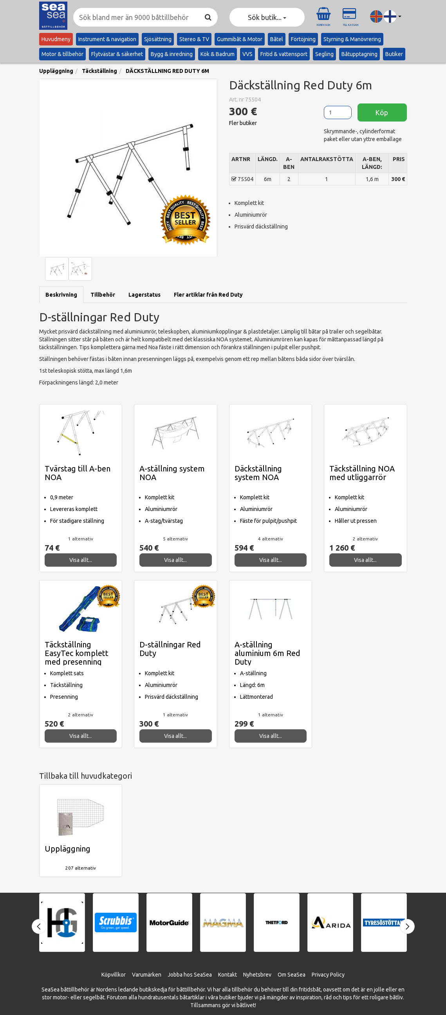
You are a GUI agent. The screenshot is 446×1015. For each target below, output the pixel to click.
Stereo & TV (194, 39)
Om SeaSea (291, 975)
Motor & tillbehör (62, 54)
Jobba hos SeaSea (190, 975)
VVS (247, 54)
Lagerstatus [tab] (144, 295)
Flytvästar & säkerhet (117, 54)
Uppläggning (56, 71)
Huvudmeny (56, 39)
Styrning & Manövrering (352, 39)
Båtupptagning (359, 54)
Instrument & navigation (107, 39)
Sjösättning (158, 39)
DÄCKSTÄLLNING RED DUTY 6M (167, 71)
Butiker (394, 54)
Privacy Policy (328, 975)
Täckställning (99, 71)
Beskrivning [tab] (61, 295)
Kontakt (227, 975)
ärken (154, 975)
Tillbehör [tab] (102, 295)
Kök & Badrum (217, 54)
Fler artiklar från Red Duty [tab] (208, 295)
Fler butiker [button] (243, 123)
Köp (382, 112)
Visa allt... (80, 560)
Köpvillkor (113, 975)
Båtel (276, 39)
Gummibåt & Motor (239, 39)
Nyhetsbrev (257, 975)
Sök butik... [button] (267, 17)
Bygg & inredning (172, 54)
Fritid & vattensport (283, 54)
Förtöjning (303, 39)
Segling (324, 54)
